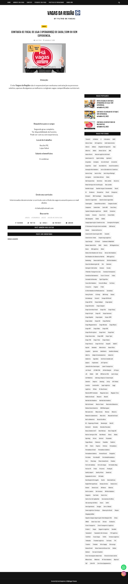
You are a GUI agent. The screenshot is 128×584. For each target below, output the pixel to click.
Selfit (107, 503)
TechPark (87, 537)
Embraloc (108, 264)
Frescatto (88, 287)
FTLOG (102, 287)
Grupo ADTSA (88, 302)
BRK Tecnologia (97, 196)
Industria (110, 355)
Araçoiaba (88, 162)
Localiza (87, 385)
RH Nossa (103, 487)
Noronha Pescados (105, 427)
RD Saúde (101, 476)
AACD (114, 139)
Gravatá (97, 298)
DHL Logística (94, 249)
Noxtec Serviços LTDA (91, 434)
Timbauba (88, 540)
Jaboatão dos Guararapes (92, 366)
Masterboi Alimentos (112, 404)
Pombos (113, 461)
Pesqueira (112, 453)
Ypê (86, 563)
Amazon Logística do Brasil (102, 154)
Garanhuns (110, 291)
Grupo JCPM (108, 317)
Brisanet (87, 196)
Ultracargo (112, 544)
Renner (87, 487)
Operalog (87, 438)
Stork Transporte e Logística (105, 525)
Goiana (112, 294)
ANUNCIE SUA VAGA (18, 2)
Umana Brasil (88, 548)
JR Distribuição (107, 370)
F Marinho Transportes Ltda (93, 272)
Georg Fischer (89, 294)
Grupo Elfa (103, 310)
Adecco (87, 147)
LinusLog (102, 381)
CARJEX (105, 211)
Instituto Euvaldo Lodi (107, 359)
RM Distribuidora (109, 491)
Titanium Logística (98, 540)
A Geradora (107, 139)
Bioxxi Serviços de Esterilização (94, 185)
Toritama (108, 540)
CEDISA (103, 219)
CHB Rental (112, 226)
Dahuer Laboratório (90, 245)
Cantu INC (105, 207)
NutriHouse (103, 434)
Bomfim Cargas (89, 188)
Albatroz (87, 150)
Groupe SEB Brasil (106, 298)
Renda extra (114, 484)
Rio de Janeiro (89, 491)
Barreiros (99, 181)
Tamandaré (88, 533)
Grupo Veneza (89, 344)
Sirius (115, 518)
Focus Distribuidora (90, 283)
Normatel (88, 427)
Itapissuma (95, 363)
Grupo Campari (101, 306)
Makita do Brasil (89, 397)
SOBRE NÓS (70, 2)
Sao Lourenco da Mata (108, 499)
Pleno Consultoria (103, 461)
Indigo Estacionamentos (99, 355)
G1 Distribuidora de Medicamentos (94, 291)
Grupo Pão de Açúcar (91, 332)
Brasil (44, 26)
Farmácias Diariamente (91, 275)
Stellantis (112, 522)
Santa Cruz (104, 495)
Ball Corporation (89, 181)
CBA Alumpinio (89, 219)
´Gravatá (87, 139)
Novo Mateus (102, 431)
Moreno (107, 412)
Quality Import (89, 472)
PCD (86, 446)
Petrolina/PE (96, 457)
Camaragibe (88, 203)
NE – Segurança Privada (91, 423)
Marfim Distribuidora (91, 400)
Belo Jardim (108, 181)
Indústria (88, 359)
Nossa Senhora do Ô (90, 431)
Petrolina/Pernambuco (108, 457)
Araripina (96, 162)
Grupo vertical (99, 344)
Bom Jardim (108, 185)
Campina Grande (112, 203)
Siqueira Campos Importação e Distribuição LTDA (98, 518)
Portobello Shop (113, 465)
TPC (115, 540)
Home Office (111, 347)
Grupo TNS (88, 340)
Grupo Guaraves (107, 313)
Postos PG (88, 469)
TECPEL (104, 537)
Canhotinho (97, 207)
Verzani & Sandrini (97, 552)
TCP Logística (113, 533)
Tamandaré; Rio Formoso (100, 533)
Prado (95, 469)
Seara (101, 503)
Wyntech (116, 559)
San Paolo (95, 495)
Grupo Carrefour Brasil (91, 310)
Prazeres (101, 469)
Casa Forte (102, 215)
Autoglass (88, 177)
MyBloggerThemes (72, 581)
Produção (109, 469)
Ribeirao (111, 487)
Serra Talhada (107, 506)
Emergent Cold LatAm (91, 268)
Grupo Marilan (106, 321)
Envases (102, 268)
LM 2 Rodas (115, 381)
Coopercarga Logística (105, 238)
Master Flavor (100, 404)
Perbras (105, 446)
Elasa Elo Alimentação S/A (92, 264)
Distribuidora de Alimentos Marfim (94, 256)
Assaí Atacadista (113, 166)
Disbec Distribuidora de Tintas (93, 253)
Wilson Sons (88, 559)
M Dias (95, 389)
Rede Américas (111, 480)
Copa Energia (88, 241)
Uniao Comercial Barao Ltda (102, 548)
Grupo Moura (113, 325)
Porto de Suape (102, 465)
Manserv (99, 397)
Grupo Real (111, 332)
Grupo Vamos (106, 340)
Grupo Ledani (88, 321)
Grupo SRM (100, 336)
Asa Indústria (102, 166)
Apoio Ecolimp (100, 158)
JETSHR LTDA (97, 370)
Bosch (116, 188)
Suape (94, 529)
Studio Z (87, 529)
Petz (86, 461)
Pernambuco (113, 446)
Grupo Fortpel (89, 313)
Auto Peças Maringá (109, 173)
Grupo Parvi (102, 332)
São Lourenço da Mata (91, 503)
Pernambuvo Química (91, 453)
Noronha (95, 427)
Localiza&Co (95, 385)
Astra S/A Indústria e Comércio (109, 169)
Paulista (112, 442)
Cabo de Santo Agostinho (106, 200)
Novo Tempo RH (112, 431)
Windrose (97, 559)
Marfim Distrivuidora (105, 400)
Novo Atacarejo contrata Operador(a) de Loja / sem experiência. (105, 103)
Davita (105, 245)
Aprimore (108, 158)
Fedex (113, 275)
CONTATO (29, 2)
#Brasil (27, 217)
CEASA (97, 219)
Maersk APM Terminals (91, 393)
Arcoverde (114, 162)
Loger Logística (106, 385)
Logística (87, 389)
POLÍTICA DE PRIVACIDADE (56, 2)
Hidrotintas (102, 347)
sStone (105, 522)
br (86, 192)
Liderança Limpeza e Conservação (104, 378)
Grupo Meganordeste (91, 325)
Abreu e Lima (88, 143)
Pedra (91, 446)
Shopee (117, 510)
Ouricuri (101, 438)
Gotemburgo (88, 298)
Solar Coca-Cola (95, 522)
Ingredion (95, 359)
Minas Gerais (99, 412)
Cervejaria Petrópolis (113, 222)
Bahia (107, 177)
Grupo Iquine (99, 317)
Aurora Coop (88, 173)
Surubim (114, 529)
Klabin (91, 374)
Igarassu (95, 351)
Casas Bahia (111, 215)
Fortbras (112, 283)
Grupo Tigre (109, 336)
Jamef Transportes (107, 366)
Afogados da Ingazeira (104, 147)
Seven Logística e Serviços (92, 510)
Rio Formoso (99, 491)
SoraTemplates (61, 581)
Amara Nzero (88, 154)
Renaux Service (104, 484)
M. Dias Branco (103, 389)
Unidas (114, 548)
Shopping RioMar (89, 514)
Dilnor (102, 249)
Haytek (87, 347)
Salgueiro (88, 495)
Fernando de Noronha (91, 279)
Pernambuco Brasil (90, 450)
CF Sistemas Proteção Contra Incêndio (95, 226)
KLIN (97, 374)
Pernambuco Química (103, 450)
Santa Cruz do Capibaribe (92, 499)
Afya (114, 147)
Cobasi (87, 230)
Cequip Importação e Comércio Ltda (95, 222)
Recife (103, 480)
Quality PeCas (99, 472)
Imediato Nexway (113, 351)
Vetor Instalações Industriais (93, 556)
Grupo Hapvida (89, 317)
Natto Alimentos (90, 419)
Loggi (113, 385)
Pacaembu (109, 438)
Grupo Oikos (97, 328)
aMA (110, 150)
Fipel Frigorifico (103, 279)
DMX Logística (110, 256)
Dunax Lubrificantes (99, 260)
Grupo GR (98, 313)
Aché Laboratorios (110, 143)
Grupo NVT (88, 328)
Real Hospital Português (92, 480)
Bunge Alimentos (108, 196)
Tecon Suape (96, 537)
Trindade (95, 544)
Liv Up (108, 381)
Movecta (114, 412)
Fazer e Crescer (105, 275)
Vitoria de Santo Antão (110, 556)
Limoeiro (87, 381)
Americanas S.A (89, 158)
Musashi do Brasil (113, 416)
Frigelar (96, 287)
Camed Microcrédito (100, 203)
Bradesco (91, 192)
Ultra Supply (103, 544)
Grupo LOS (97, 321)
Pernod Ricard (103, 453)
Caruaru (94, 215)
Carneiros (112, 211)
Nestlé (111, 423)
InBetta (87, 355)
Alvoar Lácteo (102, 150)
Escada (108, 268)
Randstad (108, 472)
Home (9, 2)
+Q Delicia (95, 139)
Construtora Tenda (90, 238)
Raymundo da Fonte (90, 476)
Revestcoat (95, 487)
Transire (87, 544)
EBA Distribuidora (111, 260)
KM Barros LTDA (105, 374)
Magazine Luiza (104, 393)
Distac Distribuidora (110, 253)
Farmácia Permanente (109, 272)
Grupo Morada (103, 325)
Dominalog (88, 260)
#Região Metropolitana (55, 217)
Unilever (87, 552)
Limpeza (95, 381)
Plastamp (93, 461)
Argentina (88, 166)
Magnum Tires (115, 393)
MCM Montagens (104, 408)
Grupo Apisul (109, 302)
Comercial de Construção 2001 (93, 234)
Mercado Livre (89, 412)
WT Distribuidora (106, 559)
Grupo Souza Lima (90, 336)
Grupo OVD (105, 328)
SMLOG (87, 522)
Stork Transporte (90, 525)
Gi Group (98, 294)
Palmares (97, 442)
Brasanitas (100, 192)
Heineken (94, 347)
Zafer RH (92, 563)
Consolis (107, 234)
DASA (100, 245)
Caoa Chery (113, 207)
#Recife (43, 217)
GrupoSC (108, 344)
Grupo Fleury (111, 310)
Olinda (115, 434)
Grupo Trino (97, 340)
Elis (103, 264)
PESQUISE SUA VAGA (40, 2)
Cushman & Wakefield (108, 241)
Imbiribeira (103, 351)
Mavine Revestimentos (91, 408)
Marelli (106, 397)
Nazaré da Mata (101, 419)
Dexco (87, 249)
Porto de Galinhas (90, 465)
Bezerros (116, 181)
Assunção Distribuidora (91, 169)
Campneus (88, 207)
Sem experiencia (89, 506)
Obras (109, 434)
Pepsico (98, 446)
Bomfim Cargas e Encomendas (104, 188)
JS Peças (116, 370)
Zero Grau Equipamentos (104, 563)
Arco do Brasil (105, 162)
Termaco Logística (114, 537)
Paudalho (105, 442)
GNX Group (105, 294)
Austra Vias (98, 173)
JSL (86, 374)
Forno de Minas (103, 283)
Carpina (87, 215)
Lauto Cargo (114, 374)
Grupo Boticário (89, 306)
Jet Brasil (88, 370)
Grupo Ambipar (99, 302)
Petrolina (88, 457)
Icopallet (87, 351)
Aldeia (94, 150)
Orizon (94, 438)
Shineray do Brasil (107, 510)
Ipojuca (87, 363)
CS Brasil (97, 241)
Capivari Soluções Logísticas (93, 211)
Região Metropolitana (91, 484)
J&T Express (104, 363)
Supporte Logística (104, 529)
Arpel (95, 166)
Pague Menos (88, 442)
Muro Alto (102, 416)
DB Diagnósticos (114, 245)
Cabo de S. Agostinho (91, 200)
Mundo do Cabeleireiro (91, 416)
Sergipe (99, 506)
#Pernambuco (35, 217)
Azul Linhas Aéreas (99, 177)
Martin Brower (89, 404)
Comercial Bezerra (97, 230)
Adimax (94, 147)
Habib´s (115, 344)
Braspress (114, 192)
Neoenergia (104, 423)
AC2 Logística (98, 143)
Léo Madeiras (88, 378)
